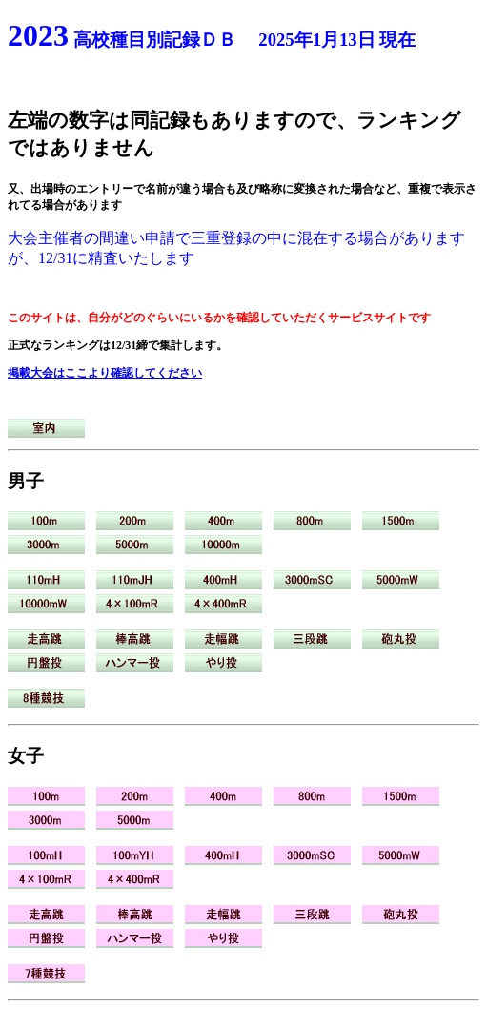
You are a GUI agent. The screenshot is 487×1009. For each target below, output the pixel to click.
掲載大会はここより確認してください (105, 373)
